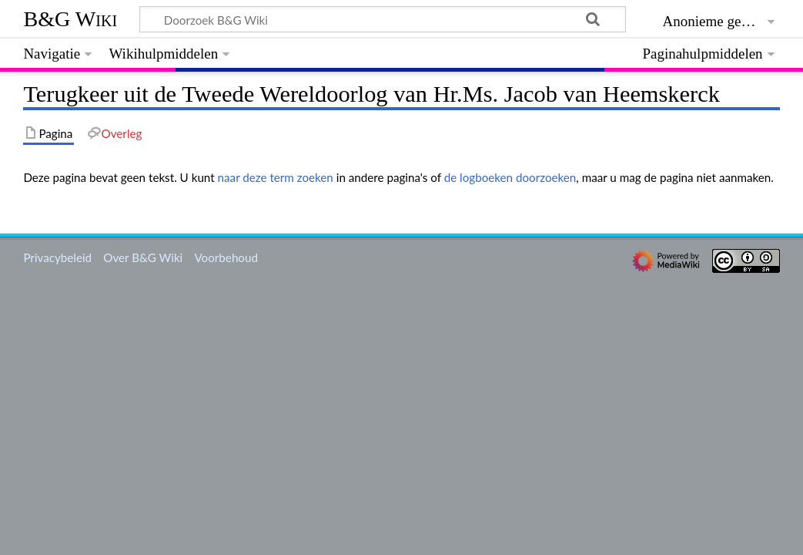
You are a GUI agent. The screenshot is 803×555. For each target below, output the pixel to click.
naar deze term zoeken (275, 177)
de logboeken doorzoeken (510, 177)
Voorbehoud (225, 257)
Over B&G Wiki (142, 257)
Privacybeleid (57, 257)
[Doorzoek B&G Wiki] (382, 19)
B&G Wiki (70, 19)
